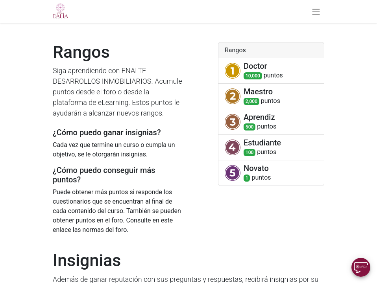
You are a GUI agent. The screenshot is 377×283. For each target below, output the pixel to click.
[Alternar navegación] (316, 11)
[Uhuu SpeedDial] (360, 267)
